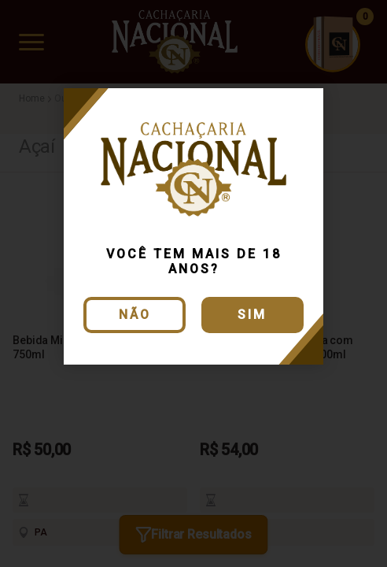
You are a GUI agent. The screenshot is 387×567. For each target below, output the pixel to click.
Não (135, 314)
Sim (252, 314)
